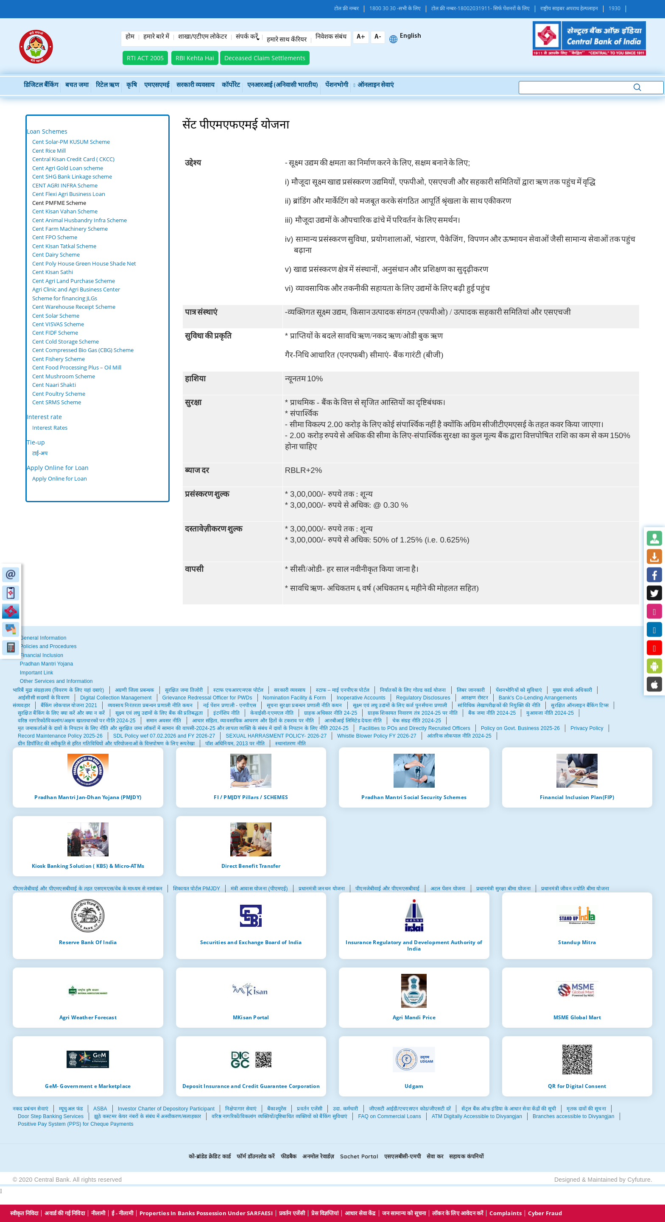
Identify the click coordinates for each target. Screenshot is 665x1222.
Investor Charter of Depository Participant (166, 1109)
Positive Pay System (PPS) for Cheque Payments (76, 1124)
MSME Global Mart (577, 1017)
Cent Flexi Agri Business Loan (68, 194)
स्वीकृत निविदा (24, 1213)
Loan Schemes (47, 131)
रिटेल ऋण (107, 85)
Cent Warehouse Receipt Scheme (73, 306)
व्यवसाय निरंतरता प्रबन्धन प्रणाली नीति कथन (150, 705)
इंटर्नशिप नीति (226, 713)
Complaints (505, 1213)
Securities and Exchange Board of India (251, 942)
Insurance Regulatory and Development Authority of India (414, 945)
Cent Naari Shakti (54, 385)
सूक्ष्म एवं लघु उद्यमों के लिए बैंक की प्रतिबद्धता (159, 713)
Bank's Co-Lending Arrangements (538, 698)
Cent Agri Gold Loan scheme (67, 168)
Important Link (36, 673)
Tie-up (36, 442)
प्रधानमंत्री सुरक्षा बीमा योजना (503, 889)
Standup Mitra (577, 942)
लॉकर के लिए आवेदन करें (457, 1213)
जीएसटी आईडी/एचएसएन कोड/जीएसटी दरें (410, 1109)
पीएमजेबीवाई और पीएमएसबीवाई (387, 889)
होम (130, 37)
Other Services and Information (56, 681)
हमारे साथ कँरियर (287, 40)
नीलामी (98, 1213)
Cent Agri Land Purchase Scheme (73, 281)
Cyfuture (639, 1179)
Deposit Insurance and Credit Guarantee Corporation (251, 1085)
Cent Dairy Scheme (56, 254)
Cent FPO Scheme (54, 237)
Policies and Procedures (48, 646)
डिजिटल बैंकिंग (41, 85)
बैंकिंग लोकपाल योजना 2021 (69, 705)
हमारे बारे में (156, 37)
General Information (43, 638)
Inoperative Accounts (361, 698)
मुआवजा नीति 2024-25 (550, 713)
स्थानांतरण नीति (290, 744)
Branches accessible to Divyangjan (573, 1116)
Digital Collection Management (115, 698)
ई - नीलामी (122, 1213)
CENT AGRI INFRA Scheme (65, 185)
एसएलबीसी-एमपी (402, 1156)
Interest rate (44, 417)
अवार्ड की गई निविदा (64, 1213)
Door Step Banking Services (51, 1116)
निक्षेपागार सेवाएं (241, 1109)
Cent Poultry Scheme (58, 393)
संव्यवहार (21, 705)
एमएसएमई (156, 85)
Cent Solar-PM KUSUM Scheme (71, 141)
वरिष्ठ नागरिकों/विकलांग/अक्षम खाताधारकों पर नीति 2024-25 (77, 721)
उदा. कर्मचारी (345, 1109)
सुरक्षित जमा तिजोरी (184, 690)
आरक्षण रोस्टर (474, 698)
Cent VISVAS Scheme (58, 324)
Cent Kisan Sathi (52, 272)
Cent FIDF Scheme (55, 332)
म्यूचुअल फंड (71, 1109)
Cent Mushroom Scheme (63, 376)
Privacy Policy (586, 728)
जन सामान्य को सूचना (404, 1213)
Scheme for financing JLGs (64, 298)
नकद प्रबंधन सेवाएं (30, 1109)
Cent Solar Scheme (55, 315)
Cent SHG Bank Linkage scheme (72, 176)
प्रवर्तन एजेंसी (309, 1109)
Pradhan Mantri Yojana (46, 664)
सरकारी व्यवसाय (195, 85)
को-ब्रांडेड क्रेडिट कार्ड (210, 1156)
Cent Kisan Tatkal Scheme (64, 246)
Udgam (414, 1085)
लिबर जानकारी (471, 690)
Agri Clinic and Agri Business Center (76, 289)
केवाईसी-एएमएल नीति (271, 713)
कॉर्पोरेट (231, 85)
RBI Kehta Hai (195, 58)
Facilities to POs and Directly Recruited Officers (414, 728)
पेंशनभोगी (336, 85)
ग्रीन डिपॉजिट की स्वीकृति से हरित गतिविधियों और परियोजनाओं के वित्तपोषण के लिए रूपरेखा (106, 744)
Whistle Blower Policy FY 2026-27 (376, 736)
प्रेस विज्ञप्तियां (324, 1213)
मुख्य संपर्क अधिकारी (572, 690)
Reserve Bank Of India (88, 942)
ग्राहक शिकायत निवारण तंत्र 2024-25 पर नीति (413, 713)
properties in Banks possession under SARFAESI (206, 1213)
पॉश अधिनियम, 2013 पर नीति (235, 744)
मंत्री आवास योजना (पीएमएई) (259, 889)
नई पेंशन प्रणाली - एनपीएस (229, 705)
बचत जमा (77, 85)
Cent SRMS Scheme (56, 402)
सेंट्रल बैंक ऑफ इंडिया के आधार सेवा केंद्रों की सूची (508, 1109)
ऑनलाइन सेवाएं (374, 85)
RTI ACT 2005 (145, 58)
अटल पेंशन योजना (448, 889)
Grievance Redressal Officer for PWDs (207, 698)
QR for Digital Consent (577, 1085)
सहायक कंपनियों (466, 1156)
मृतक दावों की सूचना (586, 1109)
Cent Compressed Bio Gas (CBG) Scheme (83, 350)
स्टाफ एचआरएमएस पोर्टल (238, 690)
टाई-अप (40, 453)
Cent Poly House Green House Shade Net (84, 263)
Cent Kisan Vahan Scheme (65, 211)
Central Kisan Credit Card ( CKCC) (73, 159)
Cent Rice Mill (49, 150)
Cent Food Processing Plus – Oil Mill (76, 367)
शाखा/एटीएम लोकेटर (202, 37)
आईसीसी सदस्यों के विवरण (44, 698)
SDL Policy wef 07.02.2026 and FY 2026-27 (164, 736)
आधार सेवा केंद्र (360, 1213)
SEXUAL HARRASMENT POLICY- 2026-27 (276, 736)
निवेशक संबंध (331, 37)
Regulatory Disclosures (423, 698)
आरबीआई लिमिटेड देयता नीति (352, 721)
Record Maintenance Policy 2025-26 (60, 736)
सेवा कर (435, 1156)
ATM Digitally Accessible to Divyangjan (477, 1116)
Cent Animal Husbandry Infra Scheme (79, 220)
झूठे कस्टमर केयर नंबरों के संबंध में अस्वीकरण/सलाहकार (147, 1116)
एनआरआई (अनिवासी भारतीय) (282, 85)
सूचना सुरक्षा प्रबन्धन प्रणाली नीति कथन (304, 705)
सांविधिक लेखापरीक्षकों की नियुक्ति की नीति (499, 705)
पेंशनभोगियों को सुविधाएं (519, 690)
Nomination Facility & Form (294, 698)
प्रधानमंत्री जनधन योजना (322, 889)
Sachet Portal (359, 1156)
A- (377, 37)
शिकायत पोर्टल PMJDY (196, 889)
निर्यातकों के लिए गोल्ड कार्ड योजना (413, 690)
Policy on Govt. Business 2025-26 (520, 728)
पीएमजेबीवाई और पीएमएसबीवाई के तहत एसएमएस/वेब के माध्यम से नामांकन (87, 889)
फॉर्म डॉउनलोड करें (255, 1156)
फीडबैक (289, 1156)
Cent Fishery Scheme (58, 359)
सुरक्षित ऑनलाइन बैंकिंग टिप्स (580, 705)
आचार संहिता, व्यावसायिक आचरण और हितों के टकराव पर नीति (253, 721)
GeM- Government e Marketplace (88, 1085)
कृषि (131, 85)
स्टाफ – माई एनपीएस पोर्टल (342, 690)
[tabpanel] (97, 272)
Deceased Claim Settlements (264, 58)
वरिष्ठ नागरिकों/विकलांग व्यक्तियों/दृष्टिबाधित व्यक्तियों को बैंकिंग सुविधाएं (279, 1116)
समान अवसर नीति (164, 721)
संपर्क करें (247, 37)
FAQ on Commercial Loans (389, 1116)
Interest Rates (49, 427)
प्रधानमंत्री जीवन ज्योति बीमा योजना (575, 889)
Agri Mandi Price (414, 1017)
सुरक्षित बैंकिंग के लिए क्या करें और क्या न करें (61, 713)
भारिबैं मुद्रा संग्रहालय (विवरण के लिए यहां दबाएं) (58, 690)
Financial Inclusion (41, 655)
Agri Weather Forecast (88, 1017)
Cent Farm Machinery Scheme (70, 228)
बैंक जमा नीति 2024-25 (492, 713)
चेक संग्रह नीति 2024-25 (416, 721)
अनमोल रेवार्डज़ (318, 1156)
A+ (361, 37)
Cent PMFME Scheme (59, 203)
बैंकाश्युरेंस (276, 1109)
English (410, 36)
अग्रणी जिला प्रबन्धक (134, 690)
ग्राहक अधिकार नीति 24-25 (330, 713)
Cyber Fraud (545, 1213)
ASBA (100, 1109)
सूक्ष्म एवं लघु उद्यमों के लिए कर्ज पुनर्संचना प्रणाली (400, 705)
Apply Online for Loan (58, 468)
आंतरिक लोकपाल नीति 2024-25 (459, 736)
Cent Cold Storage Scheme (65, 341)
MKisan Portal (251, 1017)
